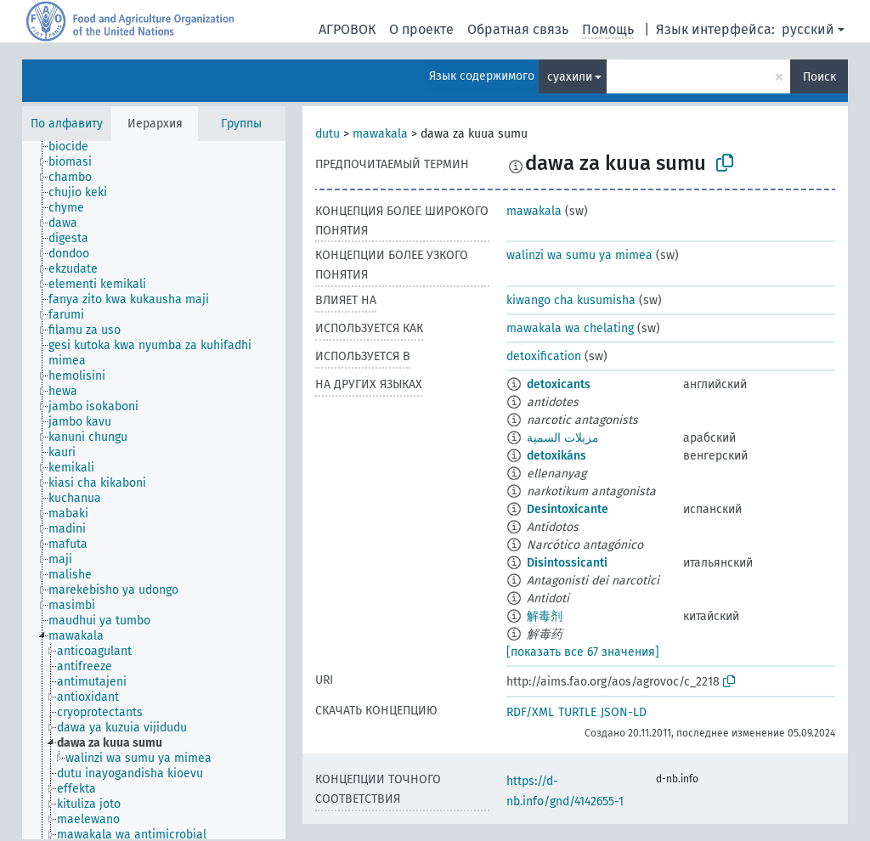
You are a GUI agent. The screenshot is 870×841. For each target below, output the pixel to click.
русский (808, 29)
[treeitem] (76, 147)
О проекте (421, 29)
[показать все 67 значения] (582, 652)
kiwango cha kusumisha (571, 300)
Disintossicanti (567, 563)
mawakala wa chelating (570, 328)
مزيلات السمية (563, 438)
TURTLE (577, 712)
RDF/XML (530, 712)
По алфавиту (67, 123)
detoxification (543, 356)
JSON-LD (624, 712)
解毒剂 (544, 616)
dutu (327, 134)
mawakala (380, 134)
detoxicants (558, 384)
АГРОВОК (347, 29)
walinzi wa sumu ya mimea (579, 255)
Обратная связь (517, 29)
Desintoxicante (567, 509)
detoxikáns (556, 456)
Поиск (819, 77)
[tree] (153, 490)
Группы (241, 123)
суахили (569, 77)
